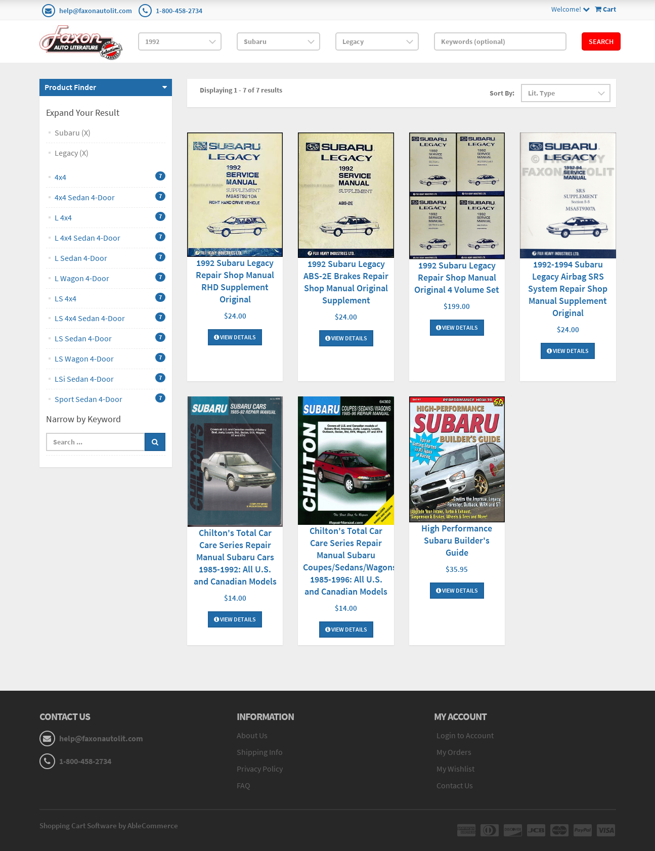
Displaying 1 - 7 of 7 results (241, 90)
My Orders (453, 752)
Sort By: (502, 93)
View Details (235, 337)
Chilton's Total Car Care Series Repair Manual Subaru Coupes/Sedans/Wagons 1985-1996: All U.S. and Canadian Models (350, 561)
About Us (252, 735)
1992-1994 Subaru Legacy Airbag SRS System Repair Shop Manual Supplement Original (567, 288)
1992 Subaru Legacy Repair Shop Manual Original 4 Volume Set (456, 277)
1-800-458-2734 (179, 10)
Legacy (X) (72, 153)
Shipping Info (260, 752)
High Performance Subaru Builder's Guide (456, 540)
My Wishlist (455, 769)
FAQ (243, 785)
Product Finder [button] (70, 87)
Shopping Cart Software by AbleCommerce (108, 825)
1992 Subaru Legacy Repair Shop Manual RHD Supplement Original (235, 281)
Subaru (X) (73, 132)
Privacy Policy (260, 769)
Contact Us (454, 785)
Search (601, 41)
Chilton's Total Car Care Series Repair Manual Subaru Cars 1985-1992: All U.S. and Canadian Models (235, 557)
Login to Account (465, 735)
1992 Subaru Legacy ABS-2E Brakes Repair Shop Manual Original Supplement (345, 282)
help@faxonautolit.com (95, 10)
